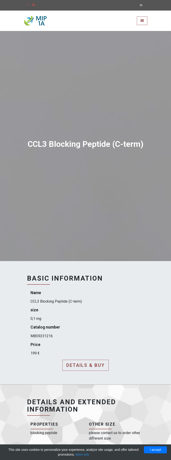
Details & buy (85, 365)
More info (82, 454)
